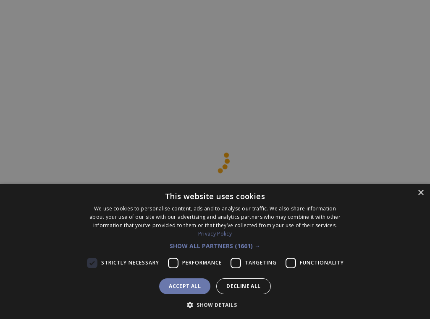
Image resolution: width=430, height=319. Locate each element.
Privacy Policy (215, 233)
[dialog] (215, 251)
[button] (215, 245)
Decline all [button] (243, 286)
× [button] (420, 193)
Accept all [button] (185, 286)
